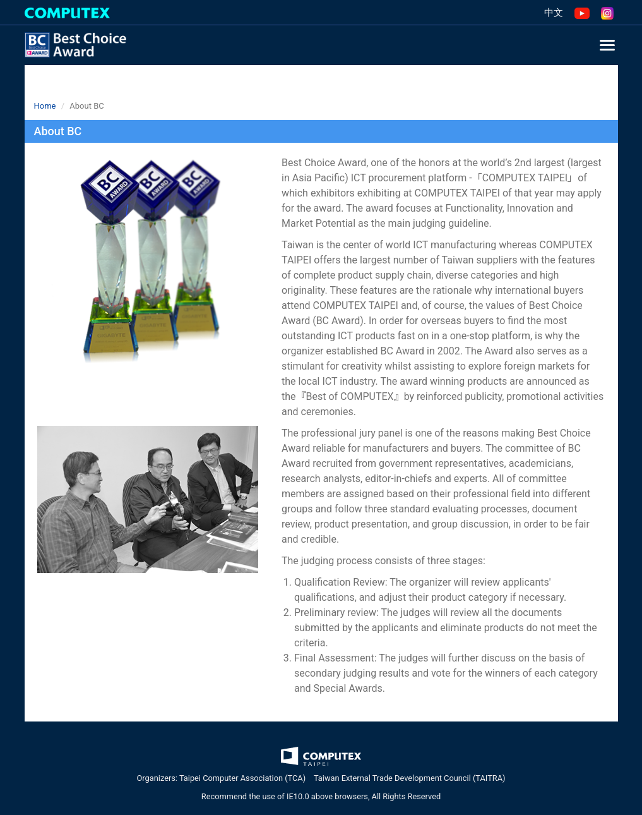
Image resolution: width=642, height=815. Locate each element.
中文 (553, 12)
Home (45, 106)
